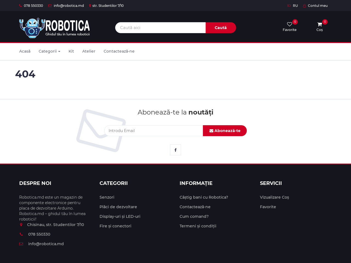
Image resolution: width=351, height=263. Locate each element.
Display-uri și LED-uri (120, 216)
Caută (221, 27)
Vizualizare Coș (274, 197)
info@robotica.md (66, 6)
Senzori (107, 197)
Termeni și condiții (198, 226)
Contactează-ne (119, 51)
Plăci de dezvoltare (118, 206)
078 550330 (31, 6)
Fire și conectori (115, 226)
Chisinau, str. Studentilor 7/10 (51, 224)
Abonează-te (225, 130)
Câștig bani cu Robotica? (204, 197)
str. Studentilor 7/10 (106, 6)
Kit (71, 51)
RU (292, 6)
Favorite (268, 206)
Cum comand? (194, 216)
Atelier (88, 51)
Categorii (49, 51)
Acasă (24, 51)
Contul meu (315, 6)
